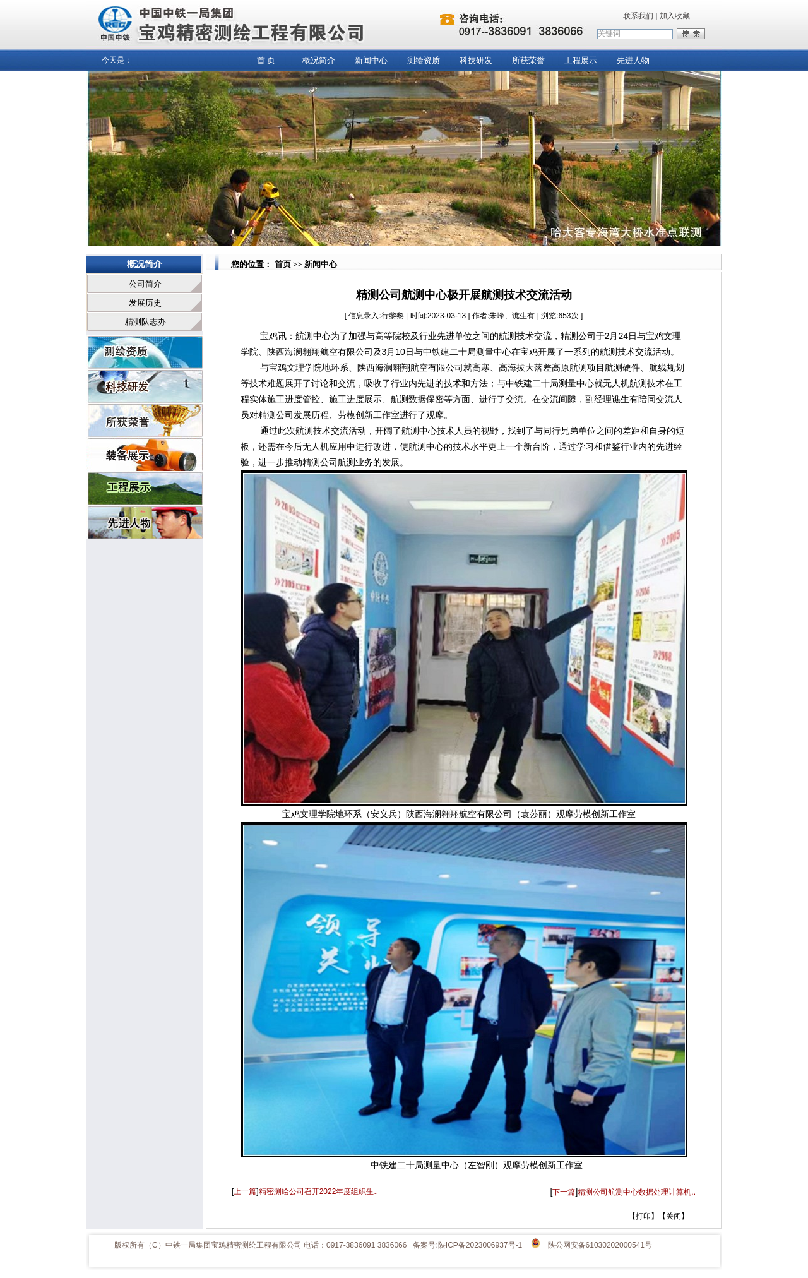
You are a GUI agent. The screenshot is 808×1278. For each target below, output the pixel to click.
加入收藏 (675, 15)
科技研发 (476, 60)
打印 (643, 1216)
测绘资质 (423, 60)
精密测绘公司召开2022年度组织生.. (318, 1191)
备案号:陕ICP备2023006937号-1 (467, 1245)
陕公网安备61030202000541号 (600, 1245)
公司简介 (145, 284)
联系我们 (638, 15)
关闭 (673, 1216)
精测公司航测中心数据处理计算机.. (637, 1192)
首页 (281, 264)
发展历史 (145, 303)
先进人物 (633, 60)
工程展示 (580, 60)
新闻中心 (371, 60)
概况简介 (318, 60)
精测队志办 (145, 321)
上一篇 (245, 1191)
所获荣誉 (528, 60)
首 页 (266, 60)
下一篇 (563, 1192)
